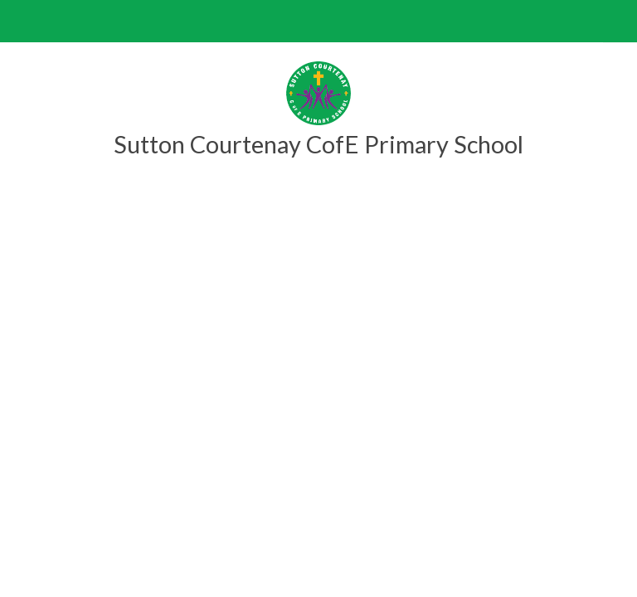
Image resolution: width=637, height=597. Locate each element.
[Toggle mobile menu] (21, 21)
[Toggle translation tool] (616, 21)
